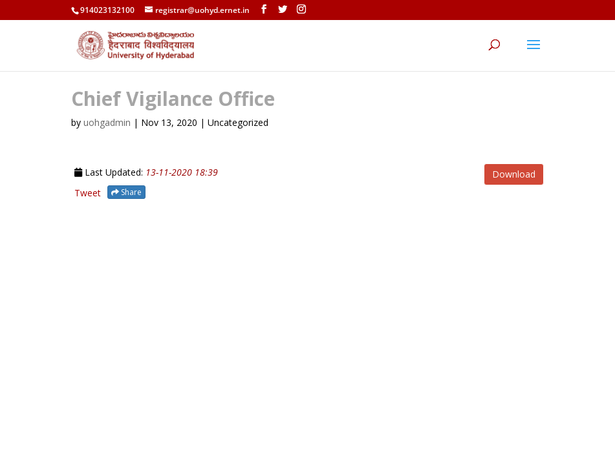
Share (126, 192)
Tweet (87, 193)
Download (513, 174)
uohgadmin (107, 122)
